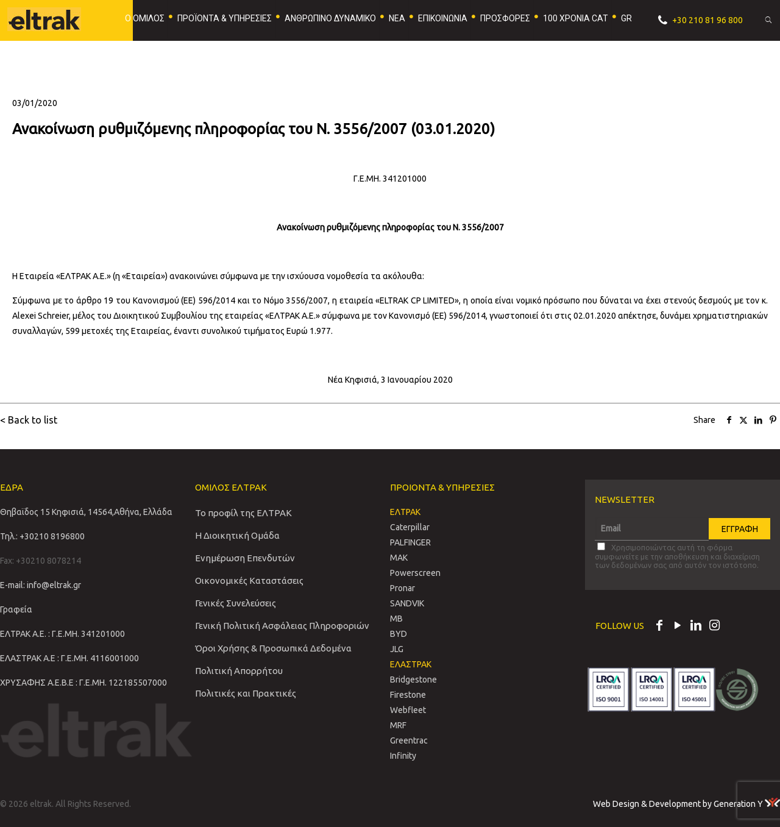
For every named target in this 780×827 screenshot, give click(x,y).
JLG (396, 649)
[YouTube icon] (677, 626)
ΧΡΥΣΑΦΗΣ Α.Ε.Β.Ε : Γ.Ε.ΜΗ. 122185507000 (83, 682)
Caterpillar (410, 527)
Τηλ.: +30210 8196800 (42, 536)
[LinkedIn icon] (696, 626)
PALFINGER (410, 542)
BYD (398, 634)
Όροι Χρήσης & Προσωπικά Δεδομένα (273, 648)
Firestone (408, 695)
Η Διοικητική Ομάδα (237, 535)
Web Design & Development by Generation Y (686, 804)
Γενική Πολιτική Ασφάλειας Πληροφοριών (282, 625)
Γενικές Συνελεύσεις (235, 603)
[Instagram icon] (714, 626)
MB (396, 618)
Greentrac (409, 740)
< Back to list (28, 419)
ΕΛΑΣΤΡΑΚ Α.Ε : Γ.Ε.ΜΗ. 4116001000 (69, 658)
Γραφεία (16, 609)
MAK (399, 558)
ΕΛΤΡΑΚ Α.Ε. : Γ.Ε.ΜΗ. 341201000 (62, 634)
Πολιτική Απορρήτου (239, 671)
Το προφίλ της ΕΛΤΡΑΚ (243, 513)
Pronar (402, 588)
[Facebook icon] (659, 626)
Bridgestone (413, 679)
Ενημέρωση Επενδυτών (245, 558)
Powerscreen (415, 573)
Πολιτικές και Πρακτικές (245, 693)
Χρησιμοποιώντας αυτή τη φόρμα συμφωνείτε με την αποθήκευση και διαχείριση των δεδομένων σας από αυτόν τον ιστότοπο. (677, 555)
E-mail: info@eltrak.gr (40, 585)
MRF (398, 725)
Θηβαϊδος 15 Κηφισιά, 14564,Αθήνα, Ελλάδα (86, 512)
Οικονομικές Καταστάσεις (249, 580)
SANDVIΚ (407, 603)
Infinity (403, 756)
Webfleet (408, 710)
